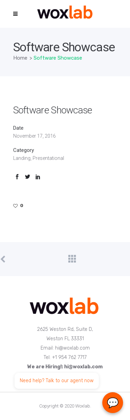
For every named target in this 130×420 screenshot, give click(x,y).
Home (20, 58)
